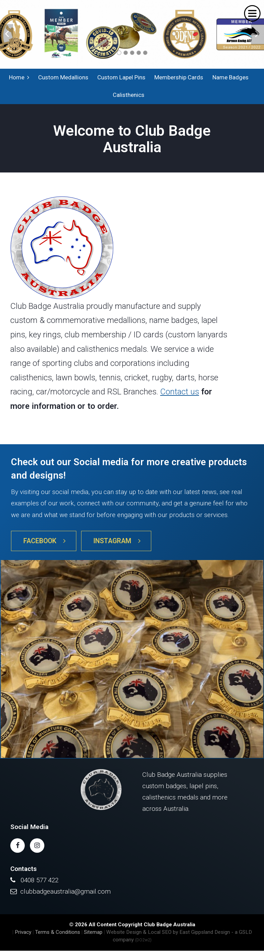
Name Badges (230, 77)
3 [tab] (132, 53)
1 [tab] (119, 53)
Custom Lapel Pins (121, 77)
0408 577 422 (39, 880)
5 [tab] (145, 53)
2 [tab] (125, 53)
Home (19, 77)
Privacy (23, 932)
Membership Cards (178, 77)
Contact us (179, 392)
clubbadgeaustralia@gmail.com (65, 892)
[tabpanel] (132, 34)
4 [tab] (138, 53)
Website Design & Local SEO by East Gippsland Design (168, 932)
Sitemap (93, 932)
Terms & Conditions (57, 932)
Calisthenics (128, 95)
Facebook (44, 541)
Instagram (117, 541)
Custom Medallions (63, 77)
